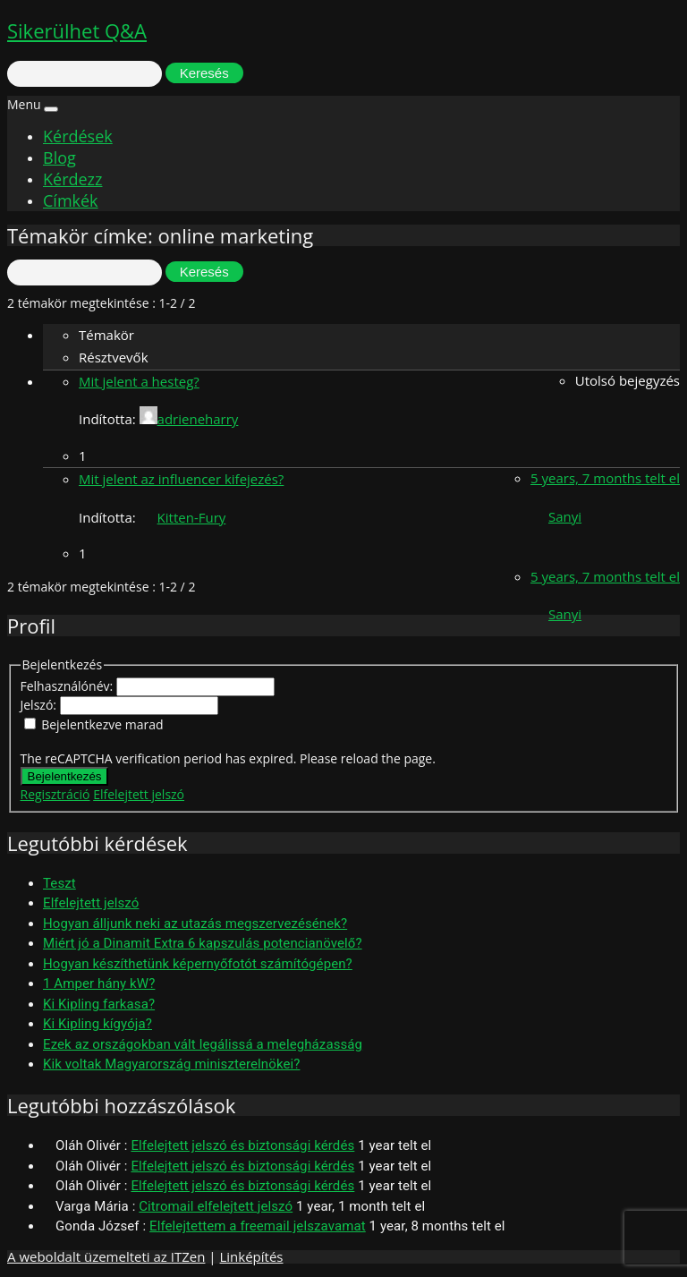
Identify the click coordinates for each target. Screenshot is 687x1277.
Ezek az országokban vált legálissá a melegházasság (202, 1044)
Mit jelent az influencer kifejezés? (181, 479)
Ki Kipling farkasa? (99, 1004)
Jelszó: (40, 704)
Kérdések (78, 136)
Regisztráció (55, 794)
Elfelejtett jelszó (138, 794)
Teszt (59, 883)
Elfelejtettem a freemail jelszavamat (257, 1226)
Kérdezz (72, 179)
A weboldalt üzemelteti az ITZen (106, 1256)
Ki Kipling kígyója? (97, 1024)
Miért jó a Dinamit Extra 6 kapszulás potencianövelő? (202, 943)
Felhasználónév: (68, 685)
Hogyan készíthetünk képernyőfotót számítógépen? (197, 964)
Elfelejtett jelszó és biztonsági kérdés (242, 1145)
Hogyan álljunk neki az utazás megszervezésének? (195, 923)
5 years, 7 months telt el (605, 478)
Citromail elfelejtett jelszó (216, 1206)
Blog (59, 157)
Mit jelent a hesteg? (139, 381)
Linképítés (251, 1256)
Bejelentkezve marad (102, 724)
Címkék (70, 200)
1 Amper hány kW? (99, 983)
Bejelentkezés (65, 776)
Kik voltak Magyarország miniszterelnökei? (171, 1064)
